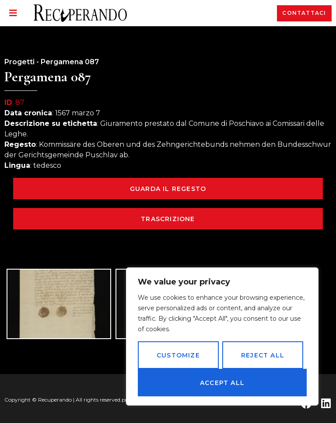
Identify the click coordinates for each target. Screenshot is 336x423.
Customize (178, 355)
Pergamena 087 (70, 62)
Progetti (19, 62)
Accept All (222, 383)
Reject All (262, 355)
